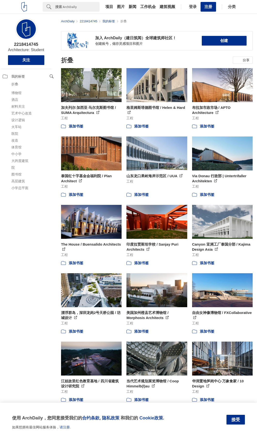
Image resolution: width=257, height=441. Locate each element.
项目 (109, 7)
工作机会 (148, 7)
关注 (26, 60)
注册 (208, 7)
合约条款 (91, 417)
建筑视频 (167, 7)
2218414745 (26, 44)
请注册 (65, 427)
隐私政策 (110, 417)
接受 (235, 419)
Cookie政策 (151, 417)
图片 (121, 7)
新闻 (132, 7)
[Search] (77, 7)
